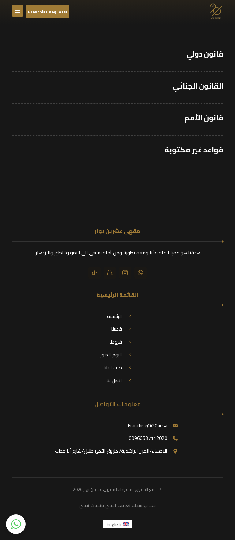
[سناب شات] (110, 273)
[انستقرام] (125, 273)
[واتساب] (140, 273)
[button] (16, 524)
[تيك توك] (94, 273)
